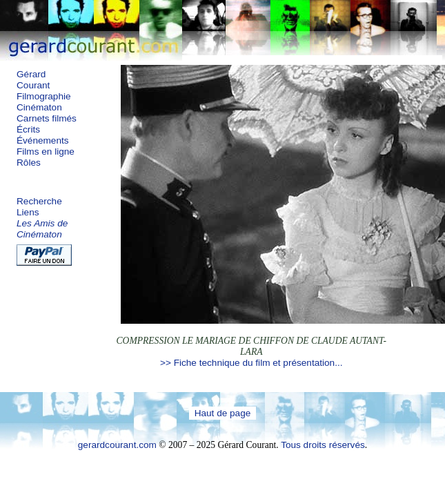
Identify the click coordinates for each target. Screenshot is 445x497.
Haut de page (223, 413)
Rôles (29, 162)
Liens (28, 212)
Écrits (28, 129)
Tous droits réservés (323, 445)
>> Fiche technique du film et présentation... (251, 363)
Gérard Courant (33, 79)
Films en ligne (46, 151)
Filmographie (44, 96)
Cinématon (39, 107)
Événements (43, 140)
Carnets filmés (47, 118)
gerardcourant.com (117, 445)
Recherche (39, 201)
